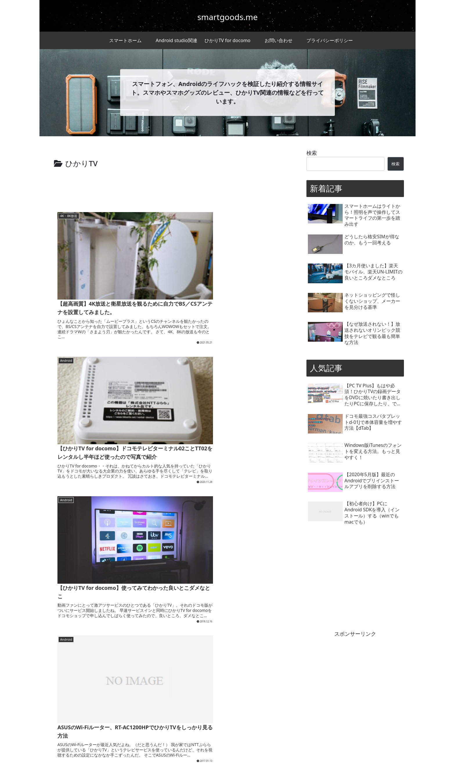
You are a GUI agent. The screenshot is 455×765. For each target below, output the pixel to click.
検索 (311, 152)
